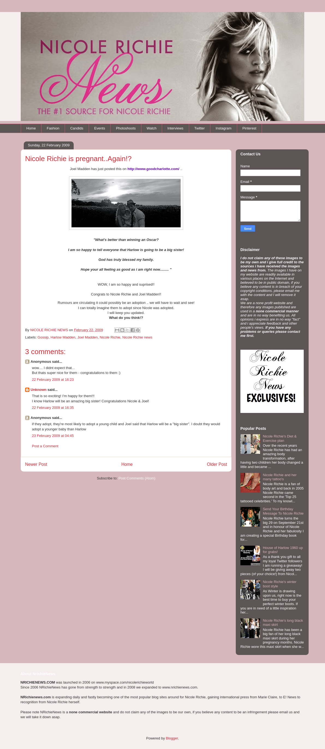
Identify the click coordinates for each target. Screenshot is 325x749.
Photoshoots (126, 128)
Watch (151, 128)
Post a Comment (45, 446)
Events (99, 128)
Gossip (43, 337)
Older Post (217, 464)
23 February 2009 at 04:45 (53, 436)
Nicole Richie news (137, 337)
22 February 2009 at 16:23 (53, 379)
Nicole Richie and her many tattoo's (280, 477)
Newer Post (36, 464)
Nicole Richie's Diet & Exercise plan (280, 438)
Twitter (199, 128)
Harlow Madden (62, 337)
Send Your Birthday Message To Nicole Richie (283, 511)
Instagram (223, 128)
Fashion (53, 128)
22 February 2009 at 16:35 (53, 408)
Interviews (176, 128)
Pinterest (249, 128)
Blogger (172, 738)
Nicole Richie (110, 337)
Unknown (39, 390)
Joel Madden (87, 337)
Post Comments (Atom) (136, 478)
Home (31, 128)
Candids (76, 128)
